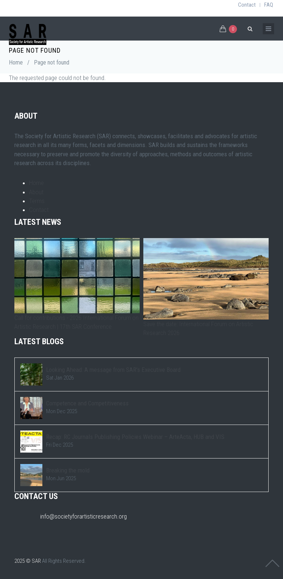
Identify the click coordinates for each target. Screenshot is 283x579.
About (36, 192)
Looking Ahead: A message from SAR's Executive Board (113, 369)
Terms (37, 201)
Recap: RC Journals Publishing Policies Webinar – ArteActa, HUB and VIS (135, 436)
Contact (247, 4)
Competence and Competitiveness (87, 403)
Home (16, 62)
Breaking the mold (68, 470)
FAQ (268, 4)
